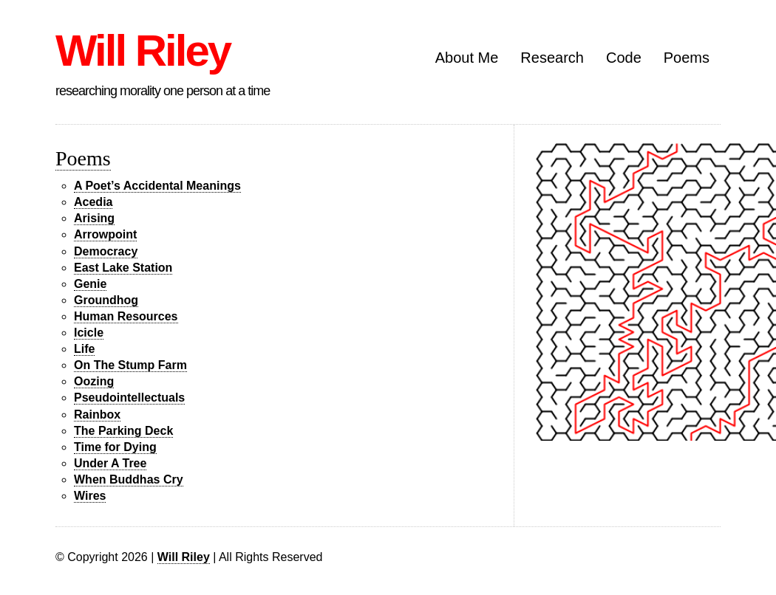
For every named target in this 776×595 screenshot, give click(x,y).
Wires (90, 495)
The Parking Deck (123, 430)
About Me (467, 57)
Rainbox (97, 414)
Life (84, 349)
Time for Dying (115, 447)
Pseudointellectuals (129, 397)
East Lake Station (123, 267)
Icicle (88, 332)
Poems (686, 57)
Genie (90, 284)
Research (552, 57)
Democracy (105, 251)
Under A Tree (110, 463)
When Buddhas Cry (128, 479)
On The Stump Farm (130, 365)
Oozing (94, 381)
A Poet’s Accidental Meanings (157, 185)
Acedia (93, 202)
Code (623, 57)
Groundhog (106, 300)
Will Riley (142, 50)
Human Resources (126, 316)
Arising (94, 218)
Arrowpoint (105, 234)
